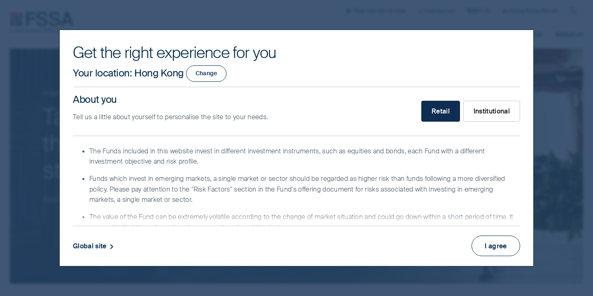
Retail (441, 111)
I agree (496, 245)
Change (206, 73)
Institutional (492, 111)
